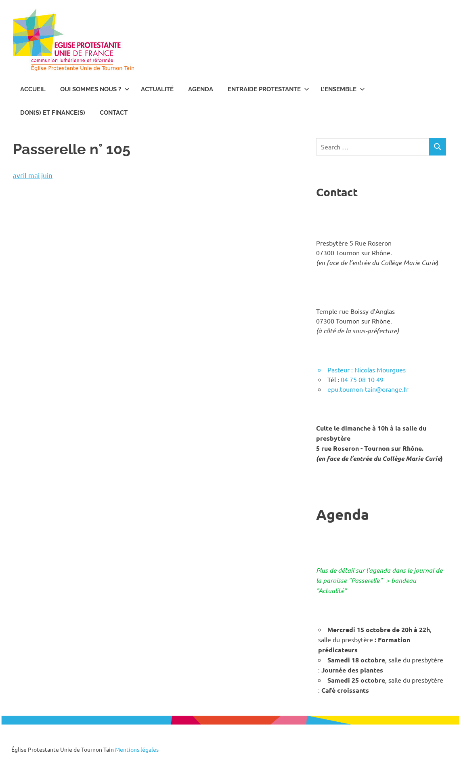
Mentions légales (137, 749)
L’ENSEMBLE (343, 89)
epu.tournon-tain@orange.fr (368, 389)
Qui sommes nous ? (95, 89)
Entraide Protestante (268, 89)
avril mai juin (32, 175)
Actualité (157, 89)
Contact (114, 112)
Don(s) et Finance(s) (52, 112)
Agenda (200, 89)
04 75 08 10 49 (362, 379)
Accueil (33, 89)
